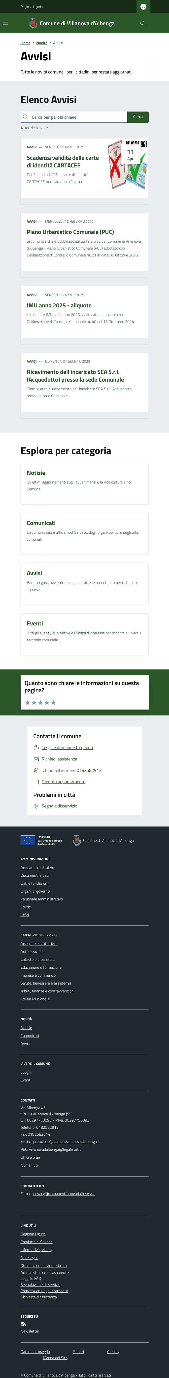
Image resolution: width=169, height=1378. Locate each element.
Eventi (26, 1080)
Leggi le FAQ (31, 1278)
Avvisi (32, 147)
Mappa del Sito (55, 1358)
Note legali (29, 1258)
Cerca (138, 116)
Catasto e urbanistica (38, 959)
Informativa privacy (36, 1250)
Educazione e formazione (41, 967)
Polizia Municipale (35, 999)
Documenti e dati (35, 875)
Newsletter (30, 1331)
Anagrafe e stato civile (39, 943)
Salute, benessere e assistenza (46, 983)
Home (26, 43)
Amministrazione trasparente (45, 1272)
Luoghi (26, 1072)
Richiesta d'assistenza (39, 1297)
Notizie (26, 1028)
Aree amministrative (37, 867)
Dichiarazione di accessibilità (44, 1265)
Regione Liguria (32, 6)
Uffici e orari (30, 1157)
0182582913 (47, 1127)
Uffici (25, 915)
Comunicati (30, 1035)
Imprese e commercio (38, 975)
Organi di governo (35, 891)
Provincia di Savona (37, 1242)
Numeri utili (30, 1165)
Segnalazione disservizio (40, 1284)
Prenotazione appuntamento (44, 1291)
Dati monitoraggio (35, 1352)
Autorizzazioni (32, 951)
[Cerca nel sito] (140, 23)
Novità (41, 43)
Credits (113, 1352)
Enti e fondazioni (34, 883)
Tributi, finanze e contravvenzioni (47, 991)
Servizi (78, 1352)
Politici (26, 907)
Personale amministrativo (42, 899)
